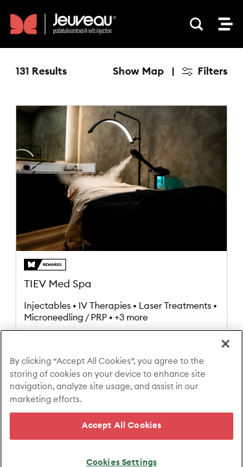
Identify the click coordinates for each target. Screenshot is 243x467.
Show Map (138, 71)
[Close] (225, 365)
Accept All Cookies (121, 447)
